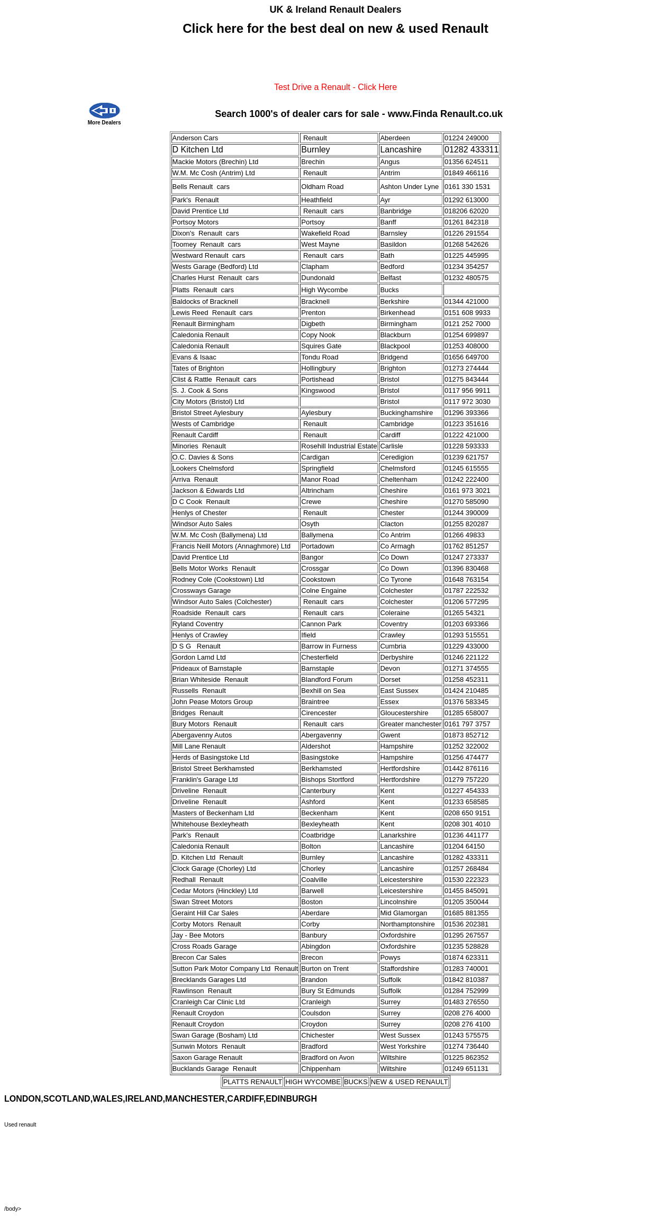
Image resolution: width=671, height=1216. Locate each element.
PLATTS (236, 1082)
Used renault (20, 1124)
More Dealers (104, 122)
